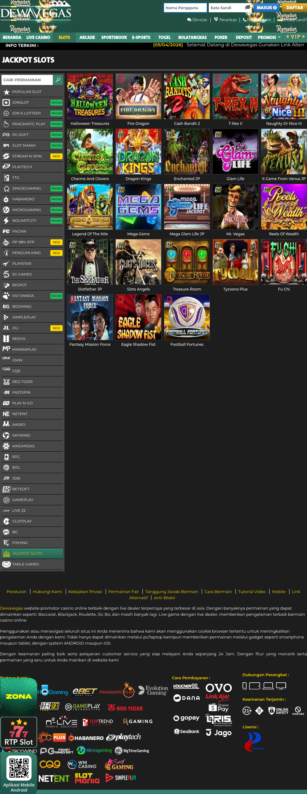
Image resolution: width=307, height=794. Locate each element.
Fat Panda (32, 296)
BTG (11, 468)
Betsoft (15, 489)
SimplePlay (19, 317)
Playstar (16, 264)
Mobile (279, 591)
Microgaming (32, 210)
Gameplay (17, 500)
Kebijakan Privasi (85, 591)
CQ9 (11, 370)
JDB (11, 479)
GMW (12, 359)
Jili (32, 328)
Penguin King (32, 253)
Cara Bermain (218, 591)
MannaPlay (19, 349)
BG (10, 532)
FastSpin (16, 393)
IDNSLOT (32, 103)
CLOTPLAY (17, 521)
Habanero (32, 199)
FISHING (15, 543)
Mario (13, 424)
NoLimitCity (32, 221)
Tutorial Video (252, 591)
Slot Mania (32, 146)
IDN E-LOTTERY (32, 113)
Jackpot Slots (22, 554)
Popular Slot (21, 92)
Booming (17, 307)
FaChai (14, 232)
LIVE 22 (14, 511)
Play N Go (17, 403)
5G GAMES (17, 275)
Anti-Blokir (164, 597)
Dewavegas (11, 608)
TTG (10, 178)
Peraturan (17, 591)
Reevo (13, 339)
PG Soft (32, 135)
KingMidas (18, 446)
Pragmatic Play (32, 124)
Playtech (17, 166)
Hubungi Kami (48, 591)
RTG (11, 457)
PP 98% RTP (32, 242)
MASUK (267, 7)
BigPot (14, 285)
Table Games (20, 564)
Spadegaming (32, 189)
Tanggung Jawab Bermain (172, 591)
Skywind (16, 436)
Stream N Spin (32, 156)
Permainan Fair (124, 591)
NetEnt (14, 414)
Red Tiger (17, 382)
